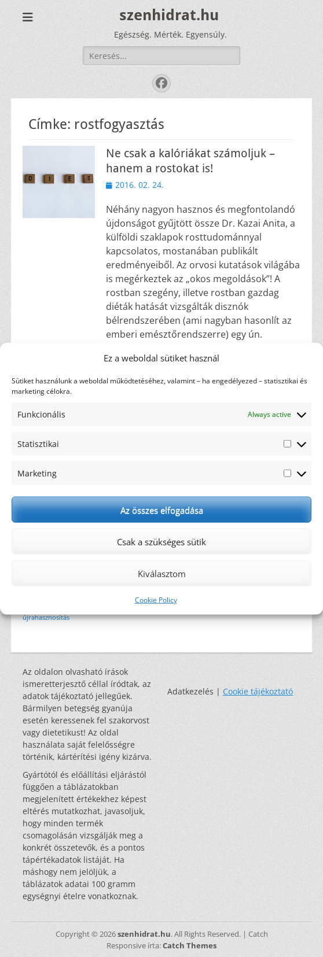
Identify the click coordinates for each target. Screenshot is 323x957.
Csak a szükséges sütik (161, 541)
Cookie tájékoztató (258, 691)
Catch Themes (189, 945)
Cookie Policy (156, 600)
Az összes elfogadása (161, 509)
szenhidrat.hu (169, 15)
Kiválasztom (162, 573)
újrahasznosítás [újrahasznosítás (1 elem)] (46, 618)
